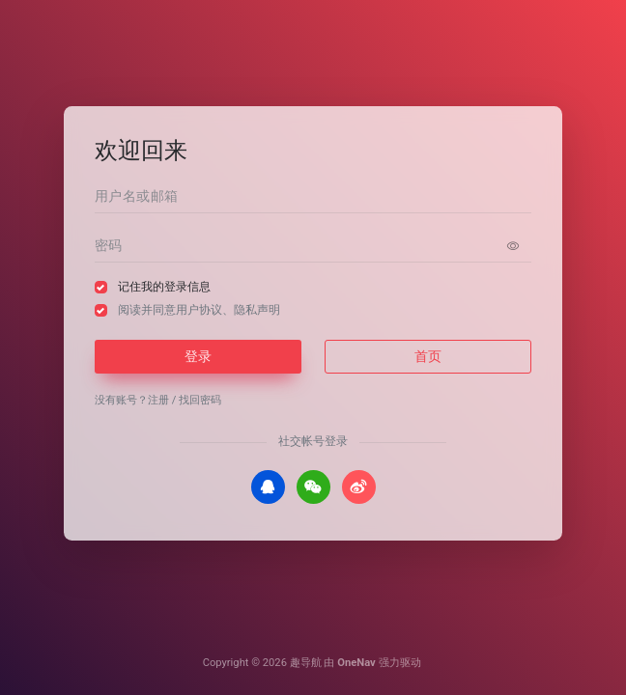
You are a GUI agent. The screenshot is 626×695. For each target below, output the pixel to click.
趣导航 (306, 662)
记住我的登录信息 (164, 286)
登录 (198, 356)
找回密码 (200, 400)
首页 (427, 356)
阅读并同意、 (199, 310)
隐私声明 (257, 310)
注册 (158, 400)
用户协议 (199, 310)
